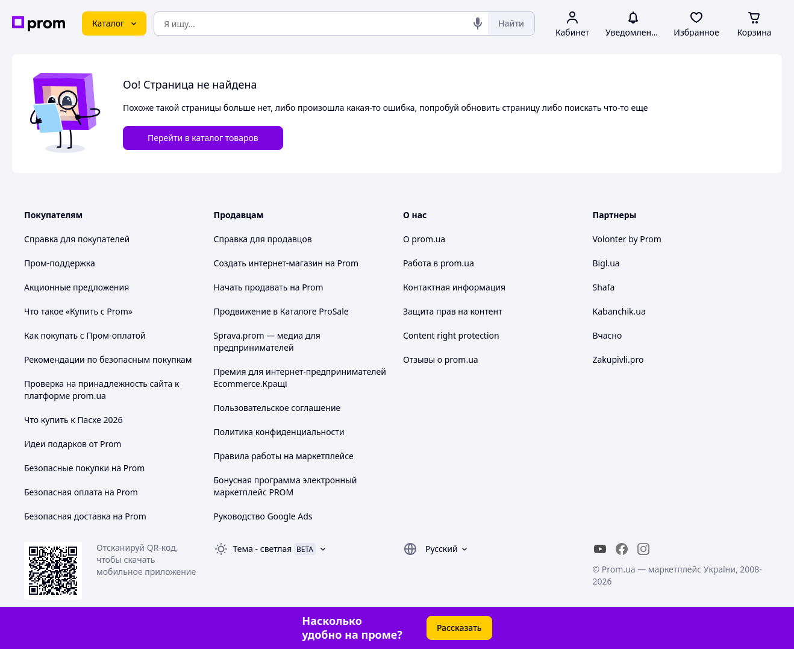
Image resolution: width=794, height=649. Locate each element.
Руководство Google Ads (263, 516)
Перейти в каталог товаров (203, 137)
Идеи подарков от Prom (72, 444)
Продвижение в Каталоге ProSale (281, 311)
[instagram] (643, 549)
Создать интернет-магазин (268, 263)
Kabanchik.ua (619, 311)
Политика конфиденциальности (279, 431)
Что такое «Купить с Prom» (78, 311)
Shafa (604, 287)
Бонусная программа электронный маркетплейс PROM (285, 486)
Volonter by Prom (627, 239)
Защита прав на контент (452, 311)
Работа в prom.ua (438, 263)
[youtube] (600, 549)
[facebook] (621, 549)
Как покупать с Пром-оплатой (85, 335)
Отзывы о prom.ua (440, 359)
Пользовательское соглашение (277, 407)
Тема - (262, 548)
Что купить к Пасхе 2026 (73, 419)
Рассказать (459, 627)
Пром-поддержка (59, 263)
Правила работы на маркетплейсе (284, 456)
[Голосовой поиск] (477, 23)
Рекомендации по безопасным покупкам (108, 359)
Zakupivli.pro (618, 359)
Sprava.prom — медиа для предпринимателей (267, 341)
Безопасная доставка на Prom (85, 516)
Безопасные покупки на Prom (84, 468)
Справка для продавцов (263, 239)
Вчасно (607, 335)
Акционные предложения (76, 287)
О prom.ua (424, 239)
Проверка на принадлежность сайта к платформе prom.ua (101, 389)
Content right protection (451, 335)
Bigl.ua (606, 263)
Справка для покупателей (77, 239)
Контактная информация (454, 287)
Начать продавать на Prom (269, 287)
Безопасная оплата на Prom (81, 492)
